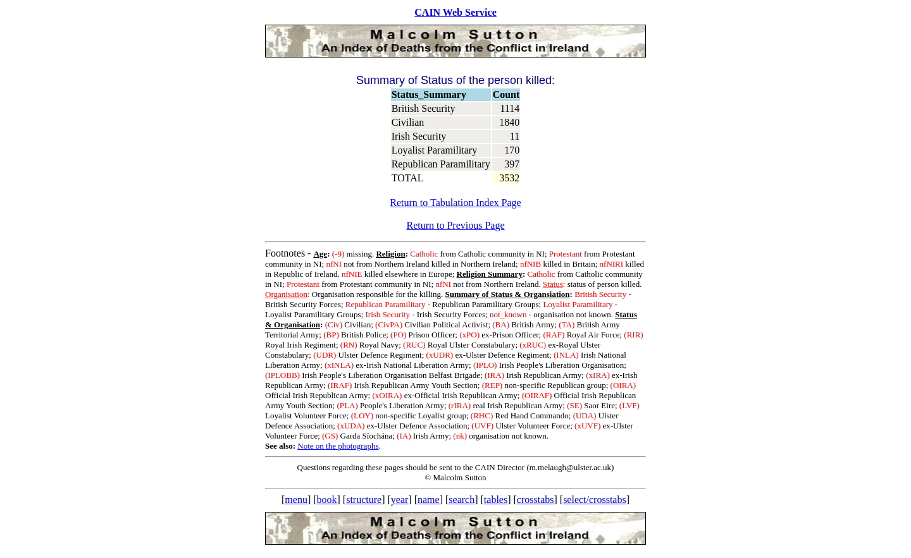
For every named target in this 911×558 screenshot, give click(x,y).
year (400, 499)
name (429, 499)
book (327, 499)
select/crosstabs (594, 499)
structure (363, 499)
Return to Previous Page (455, 225)
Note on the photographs (337, 446)
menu (296, 499)
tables (495, 499)
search (461, 499)
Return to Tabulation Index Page (455, 202)
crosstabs (535, 499)
